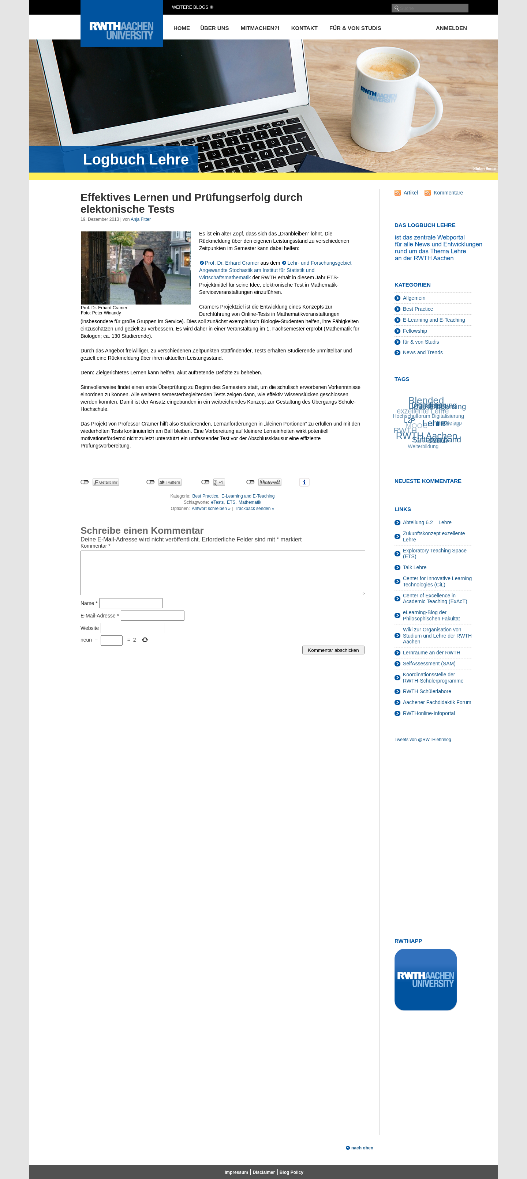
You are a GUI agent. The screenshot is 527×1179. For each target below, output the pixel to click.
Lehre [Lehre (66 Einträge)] (434, 422)
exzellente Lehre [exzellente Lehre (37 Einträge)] (422, 411)
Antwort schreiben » (211, 508)
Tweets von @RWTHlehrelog (423, 739)
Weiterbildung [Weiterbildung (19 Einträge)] (423, 446)
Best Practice (205, 496)
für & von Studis (355, 28)
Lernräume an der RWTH (431, 652)
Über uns (214, 28)
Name (89, 612)
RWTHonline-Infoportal (429, 713)
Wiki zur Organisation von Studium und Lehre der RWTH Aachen (437, 636)
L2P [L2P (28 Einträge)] (410, 420)
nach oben (362, 1147)
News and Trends (423, 352)
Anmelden (451, 28)
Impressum (236, 1172)
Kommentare (448, 193)
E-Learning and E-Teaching (247, 496)
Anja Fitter (141, 219)
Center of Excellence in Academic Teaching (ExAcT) (435, 599)
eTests (217, 502)
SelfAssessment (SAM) (429, 663)
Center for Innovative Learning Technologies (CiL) (437, 581)
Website (90, 637)
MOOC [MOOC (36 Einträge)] (416, 427)
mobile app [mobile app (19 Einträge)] (449, 423)
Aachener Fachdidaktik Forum (437, 702)
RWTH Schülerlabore (427, 691)
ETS (231, 502)
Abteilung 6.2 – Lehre (427, 522)
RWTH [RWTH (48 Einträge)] (404, 431)
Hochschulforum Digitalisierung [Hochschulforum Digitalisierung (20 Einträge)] (428, 415)
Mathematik (250, 502)
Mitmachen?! (260, 28)
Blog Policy (291, 1172)
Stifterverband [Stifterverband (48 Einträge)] (437, 439)
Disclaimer (264, 1172)
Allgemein (414, 298)
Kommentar (96, 546)
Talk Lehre (415, 567)
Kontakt (304, 28)
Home (181, 28)
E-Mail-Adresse (100, 624)
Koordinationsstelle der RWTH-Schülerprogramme (433, 678)
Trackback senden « (254, 508)
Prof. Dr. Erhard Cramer (232, 263)
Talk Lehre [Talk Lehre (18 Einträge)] (423, 442)
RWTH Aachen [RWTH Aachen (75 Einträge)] (427, 435)
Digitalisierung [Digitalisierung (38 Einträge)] (434, 404)
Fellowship (415, 331)
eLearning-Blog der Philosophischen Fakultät (431, 615)
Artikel (411, 193)
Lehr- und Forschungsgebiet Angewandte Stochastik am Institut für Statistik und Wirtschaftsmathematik (275, 270)
